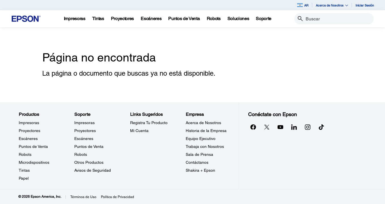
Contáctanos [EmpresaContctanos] (197, 162)
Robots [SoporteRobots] (80, 154)
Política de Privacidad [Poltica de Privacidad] (117, 197)
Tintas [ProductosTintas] (24, 170)
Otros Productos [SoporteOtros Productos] (88, 162)
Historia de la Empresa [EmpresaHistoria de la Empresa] (206, 130)
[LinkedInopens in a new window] (294, 127)
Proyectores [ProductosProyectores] (29, 130)
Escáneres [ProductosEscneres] (28, 138)
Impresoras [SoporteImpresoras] (84, 122)
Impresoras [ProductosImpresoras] (29, 122)
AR (302, 5)
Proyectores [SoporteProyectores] (85, 130)
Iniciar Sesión (365, 5)
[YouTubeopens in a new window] (280, 127)
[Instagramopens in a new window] (307, 127)
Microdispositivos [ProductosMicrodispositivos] (34, 162)
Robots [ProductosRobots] (25, 154)
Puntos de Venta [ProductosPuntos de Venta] (33, 146)
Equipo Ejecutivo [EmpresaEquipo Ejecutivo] (200, 138)
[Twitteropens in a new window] (267, 127)
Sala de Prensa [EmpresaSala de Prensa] (199, 154)
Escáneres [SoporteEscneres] (83, 138)
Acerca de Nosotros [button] (332, 5)
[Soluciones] (238, 18)
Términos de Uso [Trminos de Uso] (83, 197)
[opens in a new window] (321, 127)
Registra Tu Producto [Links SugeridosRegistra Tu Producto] (149, 122)
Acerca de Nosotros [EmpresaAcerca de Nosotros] (203, 122)
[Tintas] (98, 18)
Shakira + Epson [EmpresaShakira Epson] (200, 170)
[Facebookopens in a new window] (253, 127)
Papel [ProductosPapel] (24, 178)
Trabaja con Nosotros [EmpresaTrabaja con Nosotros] (205, 146)
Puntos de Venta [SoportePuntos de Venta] (88, 146)
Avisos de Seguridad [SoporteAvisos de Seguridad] (92, 170)
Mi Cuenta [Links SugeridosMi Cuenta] (139, 130)
